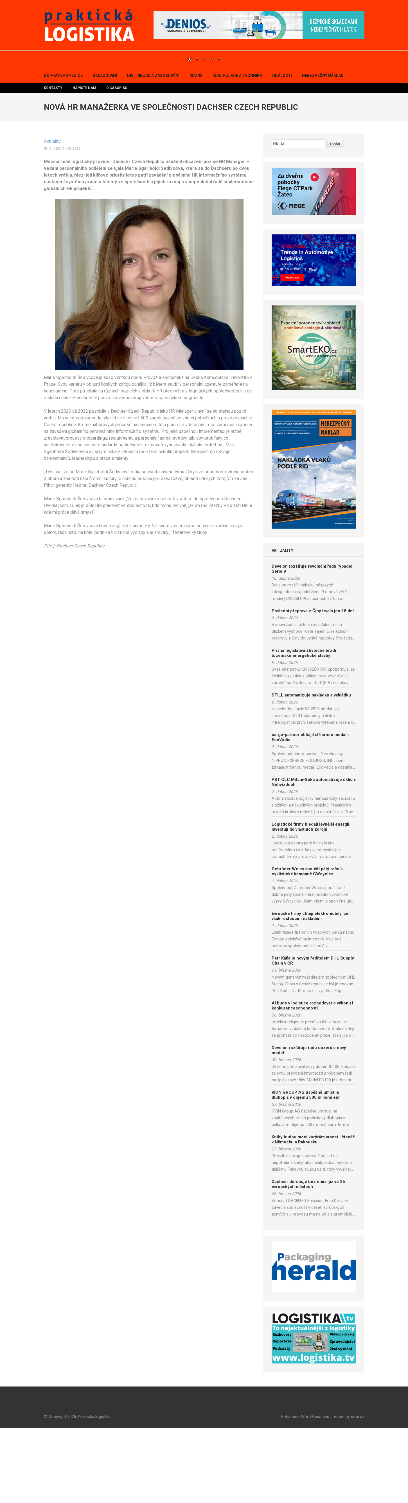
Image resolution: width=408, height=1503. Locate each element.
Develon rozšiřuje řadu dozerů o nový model (309, 1125)
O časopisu (116, 163)
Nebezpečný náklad (323, 150)
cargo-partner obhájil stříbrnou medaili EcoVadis (310, 812)
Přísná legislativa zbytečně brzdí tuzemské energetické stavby (304, 728)
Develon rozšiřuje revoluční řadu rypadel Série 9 (312, 644)
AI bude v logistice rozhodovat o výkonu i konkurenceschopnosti (312, 1080)
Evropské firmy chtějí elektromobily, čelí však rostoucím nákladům (311, 991)
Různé (196, 150)
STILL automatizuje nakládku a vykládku (311, 770)
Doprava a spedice (63, 150)
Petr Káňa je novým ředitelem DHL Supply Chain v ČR (313, 1036)
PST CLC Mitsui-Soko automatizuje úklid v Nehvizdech (314, 857)
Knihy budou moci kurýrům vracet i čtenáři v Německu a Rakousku (313, 1214)
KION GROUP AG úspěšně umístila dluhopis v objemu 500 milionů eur (306, 1170)
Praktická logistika (94, 1491)
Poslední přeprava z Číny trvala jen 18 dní (313, 685)
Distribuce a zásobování (153, 150)
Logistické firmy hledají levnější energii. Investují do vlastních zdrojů (311, 902)
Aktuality (52, 216)
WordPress (311, 1491)
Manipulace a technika (237, 150)
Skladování (105, 150)
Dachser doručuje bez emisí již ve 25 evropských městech (308, 1259)
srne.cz (357, 1491)
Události (282, 150)
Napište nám (84, 163)
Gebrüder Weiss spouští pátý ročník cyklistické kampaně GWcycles (307, 946)
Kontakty (53, 163)
